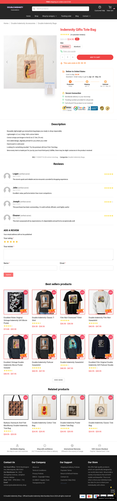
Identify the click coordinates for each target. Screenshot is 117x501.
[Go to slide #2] (36, 101)
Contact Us (64, 477)
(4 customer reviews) (77, 35)
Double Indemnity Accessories (23, 23)
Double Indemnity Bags (47, 23)
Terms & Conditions (39, 470)
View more (58, 380)
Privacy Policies (37, 473)
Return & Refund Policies (69, 473)
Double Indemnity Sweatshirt (72, 362)
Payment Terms (66, 470)
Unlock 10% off (113, 491)
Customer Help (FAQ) (68, 480)
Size (61, 43)
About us (35, 467)
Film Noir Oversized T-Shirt (71, 318)
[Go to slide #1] (24, 101)
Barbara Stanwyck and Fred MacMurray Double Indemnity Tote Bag (16, 425)
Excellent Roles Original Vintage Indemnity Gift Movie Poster (15, 320)
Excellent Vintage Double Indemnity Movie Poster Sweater (14, 365)
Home (6, 23)
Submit (8, 275)
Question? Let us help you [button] (106, 498)
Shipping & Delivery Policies (70, 467)
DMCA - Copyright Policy (41, 477)
